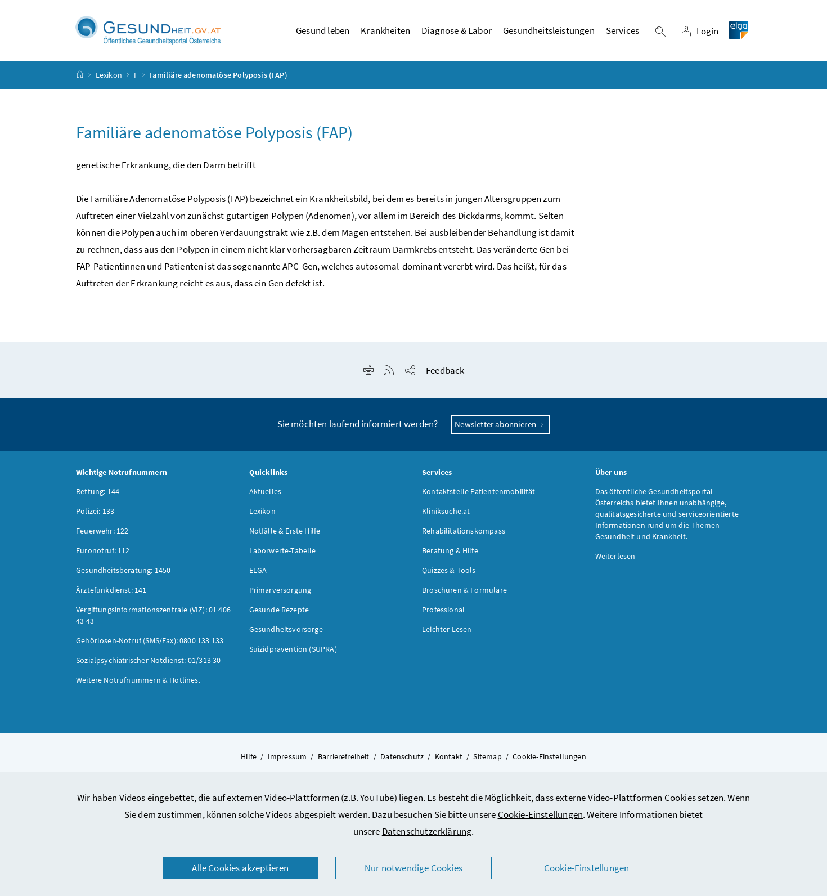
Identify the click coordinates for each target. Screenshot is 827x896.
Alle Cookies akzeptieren (240, 868)
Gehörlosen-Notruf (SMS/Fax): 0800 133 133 (149, 641)
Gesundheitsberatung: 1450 (123, 571)
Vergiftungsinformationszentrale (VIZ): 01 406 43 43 (153, 615)
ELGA (258, 571)
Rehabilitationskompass (463, 531)
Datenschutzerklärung (427, 831)
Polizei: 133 (95, 512)
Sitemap (487, 757)
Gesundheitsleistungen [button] (549, 31)
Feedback (445, 371)
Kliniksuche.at (446, 512)
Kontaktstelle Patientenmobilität (479, 492)
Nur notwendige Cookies (413, 868)
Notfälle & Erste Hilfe (285, 531)
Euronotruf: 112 (103, 551)
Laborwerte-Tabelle (282, 551)
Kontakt (448, 757)
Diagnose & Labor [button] (456, 31)
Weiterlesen (615, 557)
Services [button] (622, 31)
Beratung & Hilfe (450, 551)
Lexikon (109, 75)
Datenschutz (402, 757)
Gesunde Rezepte (279, 610)
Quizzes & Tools (449, 571)
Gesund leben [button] (322, 31)
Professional (443, 610)
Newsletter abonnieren (500, 425)
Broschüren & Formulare (464, 590)
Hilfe (249, 757)
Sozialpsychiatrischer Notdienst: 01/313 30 (148, 661)
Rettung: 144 (97, 492)
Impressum (287, 757)
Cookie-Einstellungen (540, 814)
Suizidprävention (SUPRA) (293, 649)
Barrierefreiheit (344, 757)
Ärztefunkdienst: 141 (111, 590)
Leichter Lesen (446, 630)
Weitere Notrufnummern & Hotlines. (138, 680)
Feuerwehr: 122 (102, 531)
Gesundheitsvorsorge (286, 630)
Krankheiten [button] (385, 31)
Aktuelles (265, 492)
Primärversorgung (280, 590)
